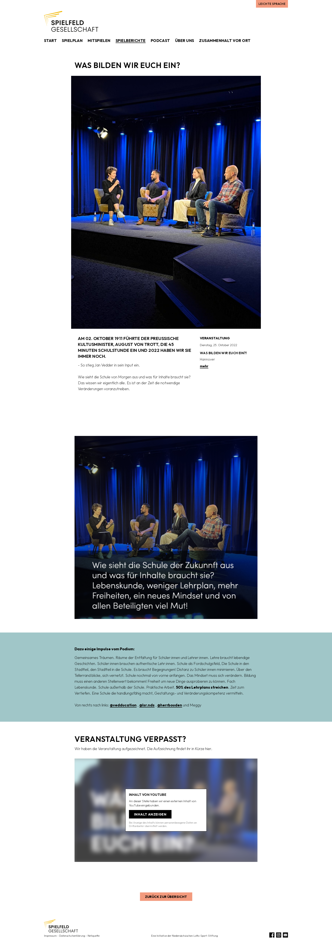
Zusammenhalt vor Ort (224, 40)
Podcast (160, 40)
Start (50, 40)
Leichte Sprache (272, 4)
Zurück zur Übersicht (166, 897)
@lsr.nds (147, 705)
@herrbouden (169, 705)
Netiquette (94, 935)
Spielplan (72, 40)
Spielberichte (131, 40)
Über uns (184, 40)
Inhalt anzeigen (150, 814)
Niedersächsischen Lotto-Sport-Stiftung (195, 935)
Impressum (50, 935)
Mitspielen (99, 40)
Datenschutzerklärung (72, 935)
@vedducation (123, 705)
